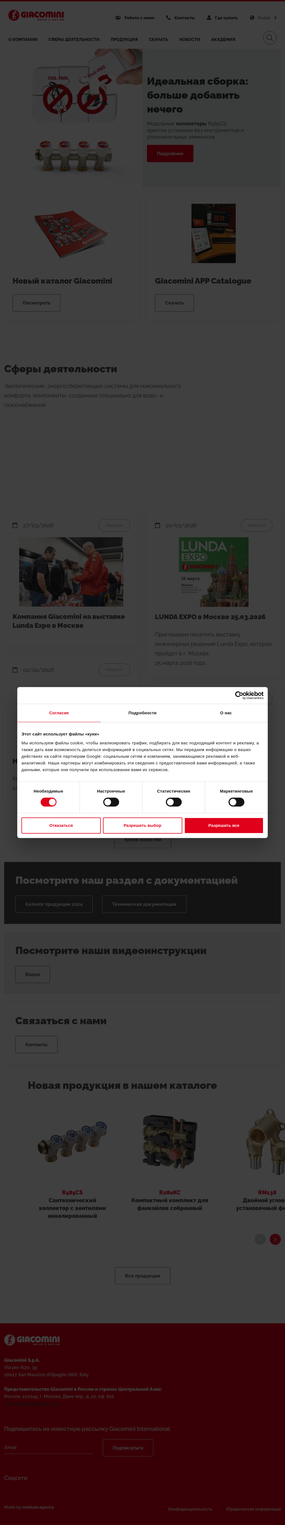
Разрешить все (223, 825)
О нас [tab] (226, 712)
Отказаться (61, 825)
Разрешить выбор (142, 825)
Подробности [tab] (143, 712)
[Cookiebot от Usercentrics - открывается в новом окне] (239, 695)
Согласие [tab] (59, 712)
